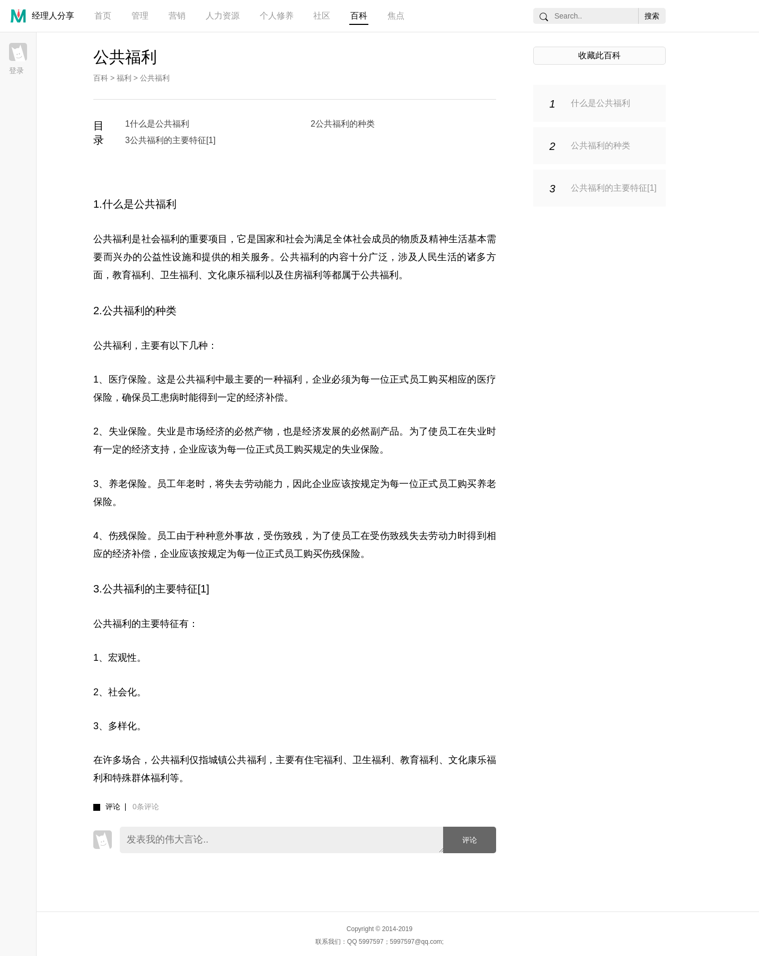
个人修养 (277, 15)
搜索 (652, 16)
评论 (469, 840)
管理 (139, 15)
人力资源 (223, 15)
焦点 (395, 15)
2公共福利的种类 (343, 123)
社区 (321, 15)
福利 (124, 78)
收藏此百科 (599, 55)
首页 (102, 15)
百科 (358, 15)
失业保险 (128, 431)
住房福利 (303, 275)
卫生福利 (179, 275)
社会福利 (161, 239)
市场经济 (205, 431)
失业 (166, 431)
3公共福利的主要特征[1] (170, 140)
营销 (177, 15)
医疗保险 (128, 379)
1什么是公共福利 (157, 123)
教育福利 (131, 275)
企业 (322, 379)
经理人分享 (53, 15)
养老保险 (128, 484)
